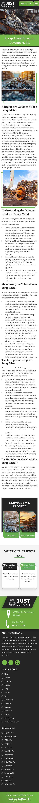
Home (6, 674)
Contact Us (8, 711)
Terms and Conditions (12, 722)
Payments (8, 707)
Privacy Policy (9, 718)
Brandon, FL (9, 777)
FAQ (6, 696)
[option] (11, 524)
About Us (8, 681)
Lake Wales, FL (10, 762)
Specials (7, 685)
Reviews (7, 692)
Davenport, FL (9, 773)
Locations (8, 703)
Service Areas (9, 700)
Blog (6, 689)
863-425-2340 (26, 4)
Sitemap (7, 714)
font (4, 565)
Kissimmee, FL (9, 766)
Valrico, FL (8, 740)
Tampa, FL (8, 743)
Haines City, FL (10, 769)
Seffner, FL (8, 747)
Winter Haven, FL (10, 736)
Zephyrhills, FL (10, 732)
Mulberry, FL (9, 755)
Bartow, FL (8, 780)
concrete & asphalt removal (13, 486)
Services (7, 678)
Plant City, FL (9, 751)
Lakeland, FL (9, 758)
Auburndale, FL (10, 784)
